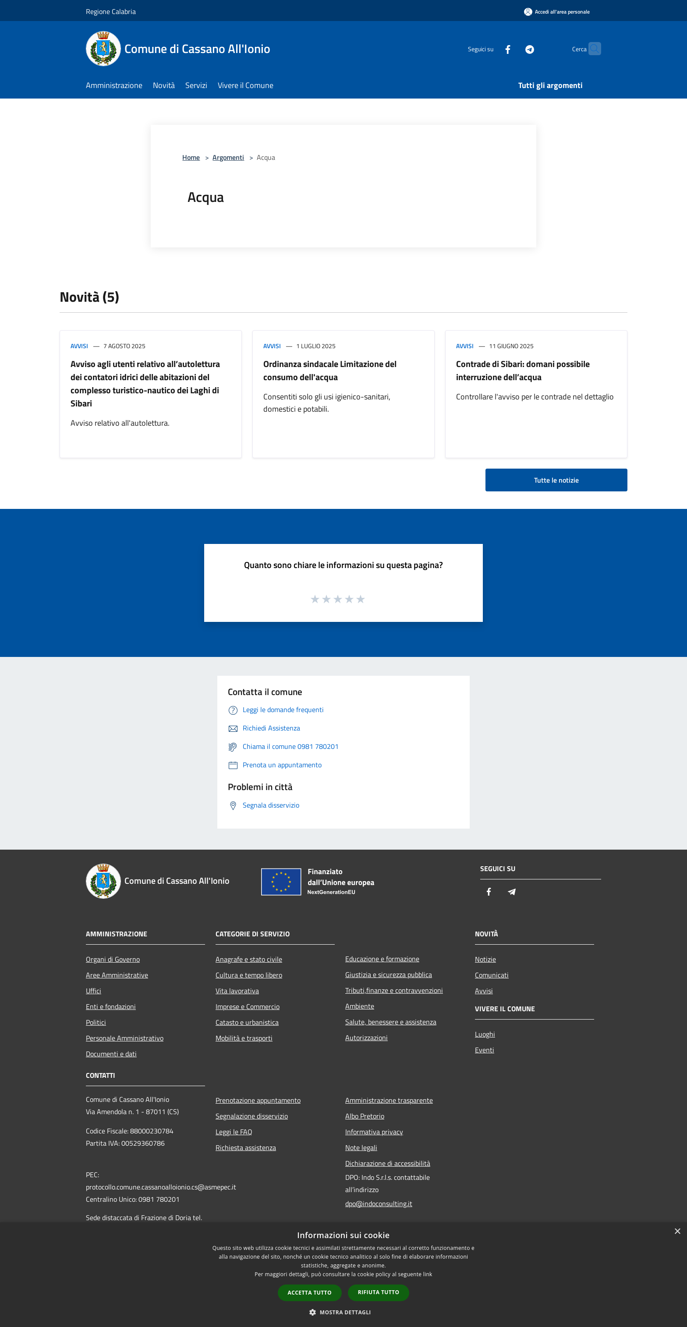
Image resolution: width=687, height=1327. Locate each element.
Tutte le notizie (556, 480)
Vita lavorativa (237, 990)
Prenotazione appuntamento (258, 1100)
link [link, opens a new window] (427, 1274)
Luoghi (485, 1034)
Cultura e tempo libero (249, 975)
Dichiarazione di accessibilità (387, 1163)
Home (191, 157)
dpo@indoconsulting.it (378, 1203)
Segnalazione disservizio (252, 1116)
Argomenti (228, 157)
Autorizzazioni (366, 1037)
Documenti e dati (111, 1053)
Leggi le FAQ (234, 1131)
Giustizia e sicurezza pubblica (388, 974)
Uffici (93, 990)
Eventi (484, 1050)
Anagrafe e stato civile (249, 959)
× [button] (677, 1231)
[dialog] (343, 1274)
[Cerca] (590, 48)
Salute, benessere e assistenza (390, 1021)
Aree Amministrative (117, 975)
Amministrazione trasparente (389, 1100)
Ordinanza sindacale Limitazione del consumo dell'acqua (330, 370)
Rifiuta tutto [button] (379, 1292)
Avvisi (79, 345)
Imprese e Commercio (248, 1006)
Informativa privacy (374, 1131)
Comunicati (492, 975)
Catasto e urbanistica (247, 1022)
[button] (343, 1312)
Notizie (485, 959)
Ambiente (359, 1006)
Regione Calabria (111, 11)
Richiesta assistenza (246, 1147)
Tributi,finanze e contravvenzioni (394, 990)
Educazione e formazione (382, 958)
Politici (96, 1022)
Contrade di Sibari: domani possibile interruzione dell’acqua (523, 370)
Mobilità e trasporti (244, 1038)
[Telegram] (512, 48)
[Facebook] (490, 48)
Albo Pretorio (364, 1116)
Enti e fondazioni (111, 1006)
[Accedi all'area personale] (557, 11)
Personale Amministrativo (124, 1038)
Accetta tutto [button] (310, 1292)
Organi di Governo (113, 959)
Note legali (361, 1147)
